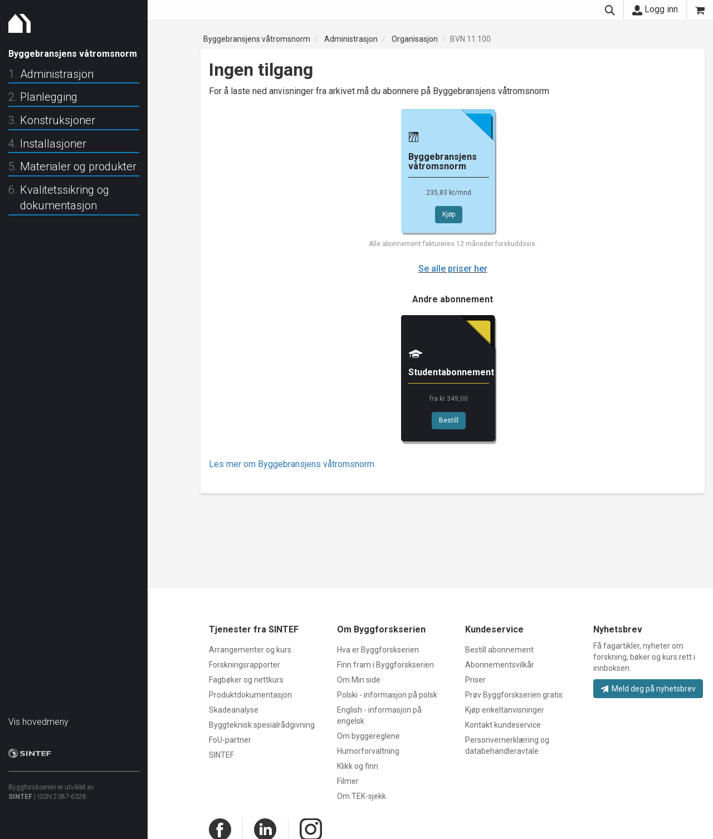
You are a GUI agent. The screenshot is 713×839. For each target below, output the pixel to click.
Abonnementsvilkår (499, 664)
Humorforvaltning (368, 751)
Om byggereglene (368, 736)
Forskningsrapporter (244, 664)
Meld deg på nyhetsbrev (648, 688)
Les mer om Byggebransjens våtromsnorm (291, 464)
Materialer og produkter (78, 166)
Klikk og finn (357, 766)
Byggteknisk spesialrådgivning (262, 724)
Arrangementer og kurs (250, 649)
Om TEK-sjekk (361, 796)
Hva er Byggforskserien (378, 649)
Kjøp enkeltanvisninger (504, 709)
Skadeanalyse (233, 709)
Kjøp (448, 214)
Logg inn (655, 9)
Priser (475, 679)
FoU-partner (230, 739)
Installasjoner (53, 143)
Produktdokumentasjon (250, 694)
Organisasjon (415, 39)
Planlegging (48, 97)
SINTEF (20, 791)
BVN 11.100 (470, 39)
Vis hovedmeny (38, 716)
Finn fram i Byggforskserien (385, 664)
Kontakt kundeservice (503, 724)
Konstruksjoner (57, 120)
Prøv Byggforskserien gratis (514, 694)
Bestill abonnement (499, 649)
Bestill (448, 420)
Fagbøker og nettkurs (246, 679)
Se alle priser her (452, 268)
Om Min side (358, 679)
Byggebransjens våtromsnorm (256, 39)
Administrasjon (57, 74)
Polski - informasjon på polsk (387, 694)
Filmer (348, 781)
